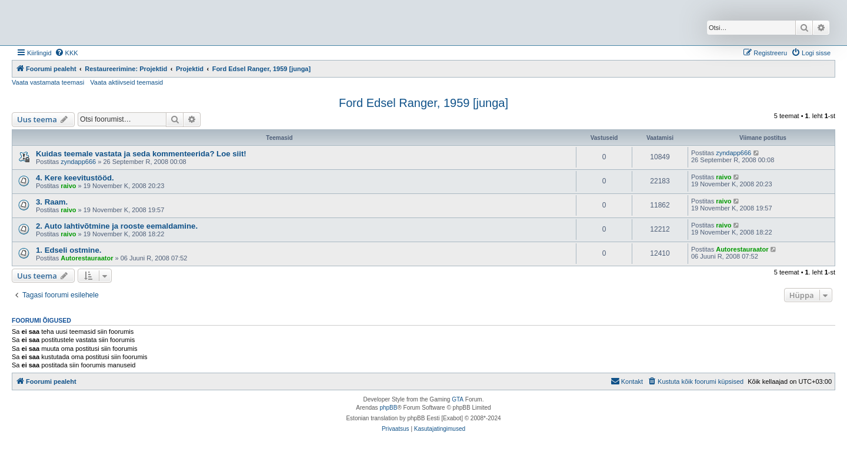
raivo (68, 185)
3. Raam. (52, 201)
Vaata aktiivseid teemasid (126, 82)
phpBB (388, 407)
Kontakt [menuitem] (627, 381)
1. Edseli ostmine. (68, 250)
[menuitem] (66, 53)
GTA (457, 399)
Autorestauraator (87, 258)
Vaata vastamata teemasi (48, 82)
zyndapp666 (78, 161)
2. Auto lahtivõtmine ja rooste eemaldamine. (117, 226)
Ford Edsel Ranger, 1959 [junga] (423, 102)
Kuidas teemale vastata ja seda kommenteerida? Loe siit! (141, 153)
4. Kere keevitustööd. (75, 177)
